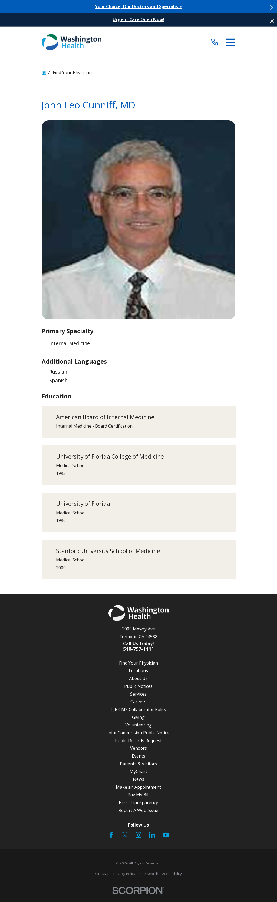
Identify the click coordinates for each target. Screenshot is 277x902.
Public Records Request (138, 741)
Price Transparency (138, 802)
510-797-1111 (138, 649)
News (138, 779)
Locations (138, 670)
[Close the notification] (272, 7)
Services (138, 694)
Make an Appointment (138, 787)
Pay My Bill (138, 795)
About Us (138, 678)
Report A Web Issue (138, 810)
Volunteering (138, 725)
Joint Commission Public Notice (138, 733)
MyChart (138, 771)
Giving (138, 717)
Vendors (138, 748)
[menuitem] (102, 874)
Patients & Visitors (138, 764)
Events (138, 756)
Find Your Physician (138, 663)
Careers (138, 702)
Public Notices (138, 686)
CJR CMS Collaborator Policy (138, 709)
